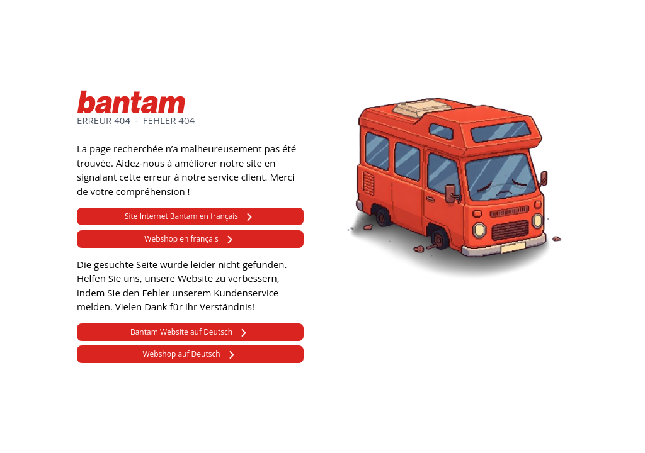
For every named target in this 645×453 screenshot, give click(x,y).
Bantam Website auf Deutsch (181, 332)
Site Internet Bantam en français (181, 216)
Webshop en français (181, 238)
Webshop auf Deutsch (181, 354)
